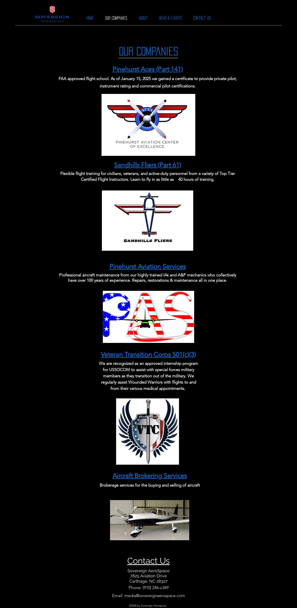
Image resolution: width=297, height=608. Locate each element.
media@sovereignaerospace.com (154, 595)
